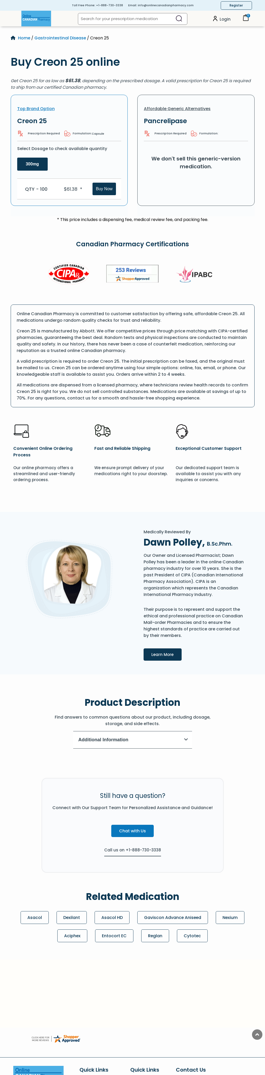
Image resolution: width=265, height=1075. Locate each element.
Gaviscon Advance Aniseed (173, 918)
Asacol (34, 918)
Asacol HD (111, 918)
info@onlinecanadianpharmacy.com (166, 5)
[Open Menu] (16, 18)
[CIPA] (69, 274)
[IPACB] (196, 274)
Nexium (230, 918)
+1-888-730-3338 (109, 5)
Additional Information (133, 739)
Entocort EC (114, 936)
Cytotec (192, 936)
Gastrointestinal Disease (61, 38)
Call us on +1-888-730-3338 (132, 850)
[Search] (179, 19)
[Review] (132, 274)
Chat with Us (132, 831)
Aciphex (72, 936)
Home (24, 38)
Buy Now (104, 189)
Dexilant (71, 918)
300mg (32, 164)
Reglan (155, 936)
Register (236, 5)
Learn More (167, 654)
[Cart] (246, 20)
